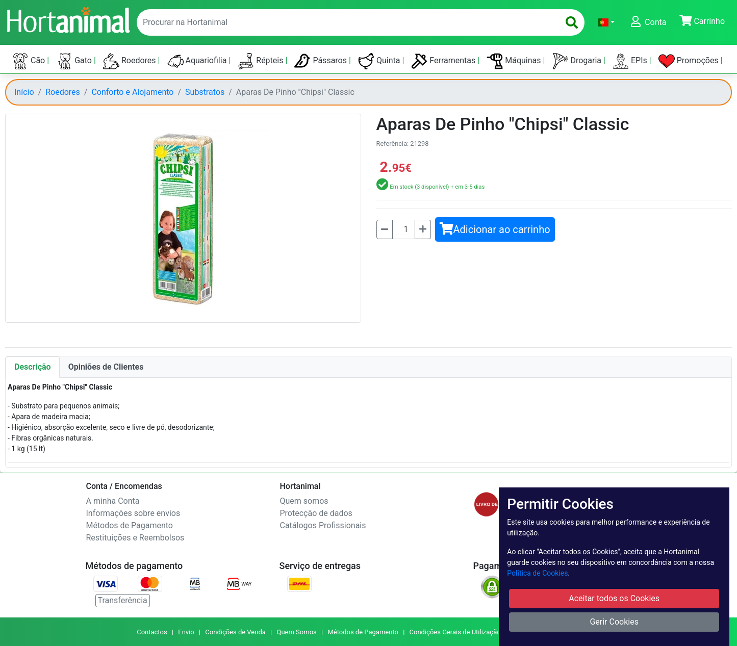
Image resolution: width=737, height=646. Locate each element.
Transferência (122, 600)
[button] (606, 22)
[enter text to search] (346, 22)
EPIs (631, 61)
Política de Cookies (537, 573)
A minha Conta (113, 501)
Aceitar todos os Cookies (614, 598)
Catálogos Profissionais (323, 525)
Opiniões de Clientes (106, 367)
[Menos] (384, 229)
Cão (29, 61)
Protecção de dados (316, 513)
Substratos (204, 92)
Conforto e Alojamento (132, 92)
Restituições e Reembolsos (135, 537)
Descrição (32, 367)
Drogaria (578, 61)
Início (24, 92)
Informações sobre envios (133, 513)
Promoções (689, 61)
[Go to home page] (68, 19)
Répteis (261, 61)
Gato (75, 61)
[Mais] (423, 229)
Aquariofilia (198, 61)
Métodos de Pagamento (129, 525)
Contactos (152, 632)
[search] (571, 22)
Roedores (130, 61)
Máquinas (515, 61)
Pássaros (321, 61)
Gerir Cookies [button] (614, 622)
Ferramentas (444, 61)
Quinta (380, 61)
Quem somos (304, 501)
